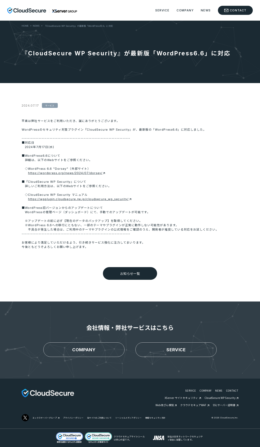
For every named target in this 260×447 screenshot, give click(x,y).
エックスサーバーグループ (44, 418)
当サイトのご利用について (99, 418)
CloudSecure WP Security (220, 398)
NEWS (206, 10)
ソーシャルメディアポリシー (128, 418)
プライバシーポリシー (73, 418)
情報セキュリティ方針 (155, 418)
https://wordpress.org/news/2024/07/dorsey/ (66, 173)
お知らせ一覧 (130, 274)
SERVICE (162, 10)
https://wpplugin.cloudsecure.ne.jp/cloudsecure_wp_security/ (79, 199)
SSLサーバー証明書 (224, 405)
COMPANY (185, 10)
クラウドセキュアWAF (193, 405)
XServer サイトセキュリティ (181, 398)
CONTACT (232, 390)
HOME (25, 25)
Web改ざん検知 (164, 405)
